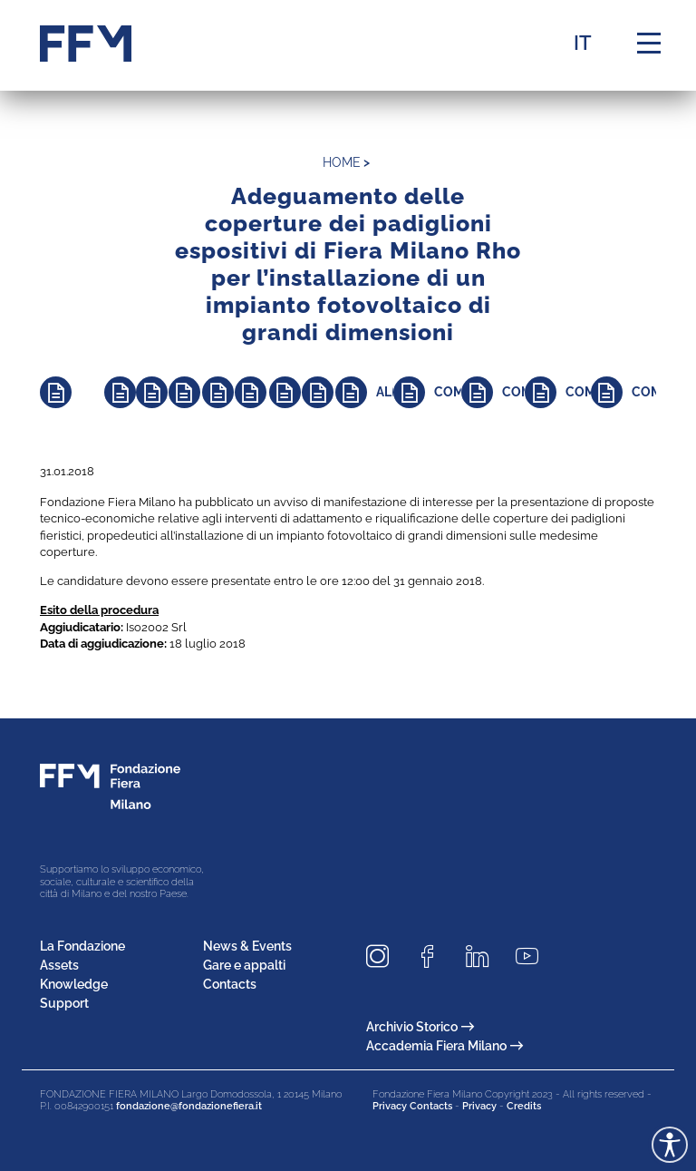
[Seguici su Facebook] (434, 956)
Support (64, 1003)
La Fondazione (82, 946)
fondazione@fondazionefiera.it (189, 1106)
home (342, 162)
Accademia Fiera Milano (444, 1046)
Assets (59, 965)
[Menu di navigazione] (649, 43)
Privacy (479, 1106)
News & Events (247, 946)
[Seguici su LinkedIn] (484, 956)
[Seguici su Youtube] (534, 956)
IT (583, 42)
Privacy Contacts (412, 1106)
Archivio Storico (420, 1027)
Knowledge (74, 984)
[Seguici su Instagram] (384, 956)
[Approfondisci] (72, 392)
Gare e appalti (244, 965)
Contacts (229, 984)
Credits (524, 1106)
